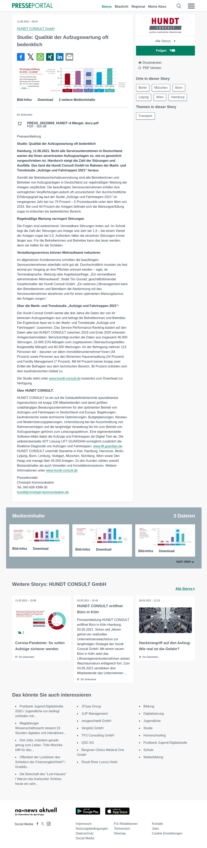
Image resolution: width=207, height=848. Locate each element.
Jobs (155, 828)
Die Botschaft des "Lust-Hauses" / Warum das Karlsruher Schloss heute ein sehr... (40, 778)
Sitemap (120, 833)
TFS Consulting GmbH (97, 735)
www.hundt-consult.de (65, 378)
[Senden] (69, 57)
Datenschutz (85, 833)
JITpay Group (91, 706)
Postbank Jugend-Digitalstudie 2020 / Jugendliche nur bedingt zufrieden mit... (39, 711)
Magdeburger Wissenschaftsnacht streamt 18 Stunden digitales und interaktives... (40, 728)
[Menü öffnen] (191, 6)
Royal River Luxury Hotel (99, 762)
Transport (145, 116)
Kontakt (157, 823)
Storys (107, 6)
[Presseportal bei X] (41, 824)
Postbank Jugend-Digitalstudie (165, 742)
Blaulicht (122, 6)
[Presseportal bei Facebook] (36, 824)
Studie (148, 728)
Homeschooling (155, 735)
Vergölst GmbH (92, 728)
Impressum (84, 823)
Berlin (143, 87)
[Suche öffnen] (179, 6)
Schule (148, 750)
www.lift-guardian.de (107, 446)
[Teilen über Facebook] (21, 57)
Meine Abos (157, 6)
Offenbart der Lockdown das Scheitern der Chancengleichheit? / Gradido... (40, 762)
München (161, 87)
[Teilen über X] (30, 57)
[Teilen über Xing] (50, 57)
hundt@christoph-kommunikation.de (43, 492)
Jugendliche (152, 721)
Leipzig (144, 97)
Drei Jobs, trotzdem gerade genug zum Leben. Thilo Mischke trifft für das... (39, 745)
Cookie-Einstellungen (167, 833)
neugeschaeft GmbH (96, 721)
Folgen (165, 50)
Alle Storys (165, 41)
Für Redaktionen (126, 823)
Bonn (179, 87)
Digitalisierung (154, 713)
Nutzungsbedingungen (92, 828)
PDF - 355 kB (62, 125)
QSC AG (87, 742)
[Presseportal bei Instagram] (47, 823)
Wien (160, 97)
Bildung (149, 706)
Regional (138, 6)
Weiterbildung (153, 757)
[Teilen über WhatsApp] (40, 57)
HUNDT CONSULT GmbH (36, 28)
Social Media (85, 838)
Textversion (122, 828)
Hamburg (178, 97)
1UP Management (94, 713)
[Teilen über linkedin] (59, 57)
